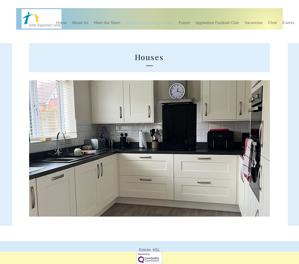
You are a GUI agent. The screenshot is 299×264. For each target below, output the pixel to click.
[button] (149, 148)
